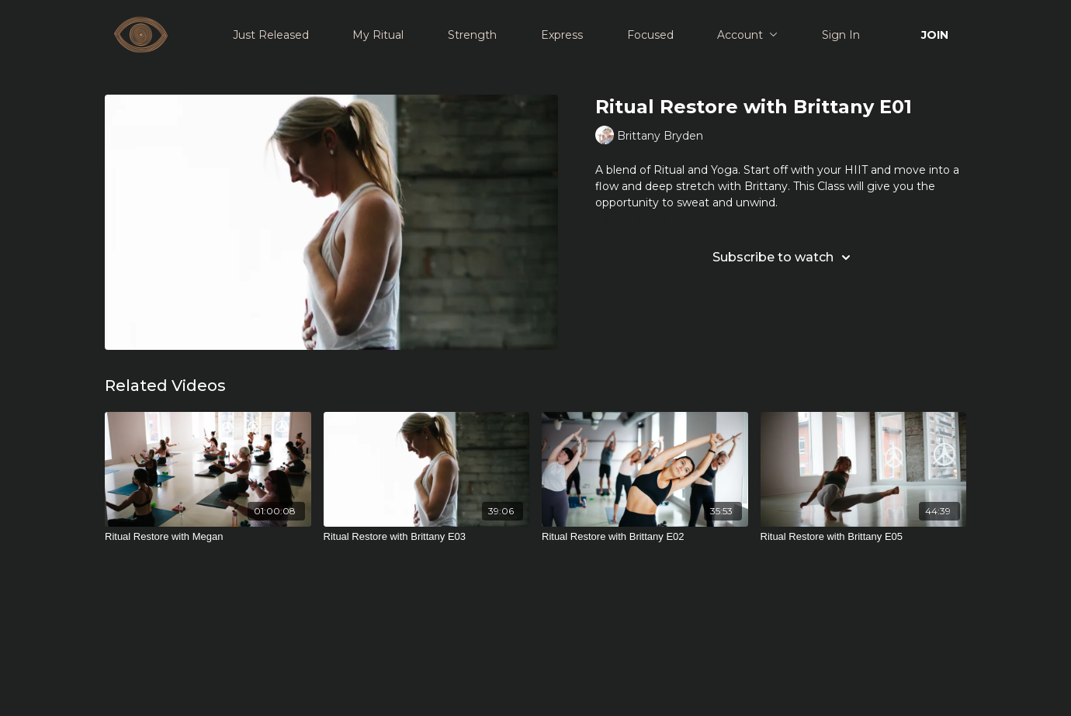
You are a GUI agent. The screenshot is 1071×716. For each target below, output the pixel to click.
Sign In (841, 35)
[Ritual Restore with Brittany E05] (864, 537)
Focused (650, 35)
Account (747, 35)
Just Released (271, 35)
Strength (472, 35)
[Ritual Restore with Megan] (208, 537)
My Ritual (378, 35)
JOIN (934, 35)
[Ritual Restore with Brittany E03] (427, 537)
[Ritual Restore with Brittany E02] (645, 537)
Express (562, 35)
